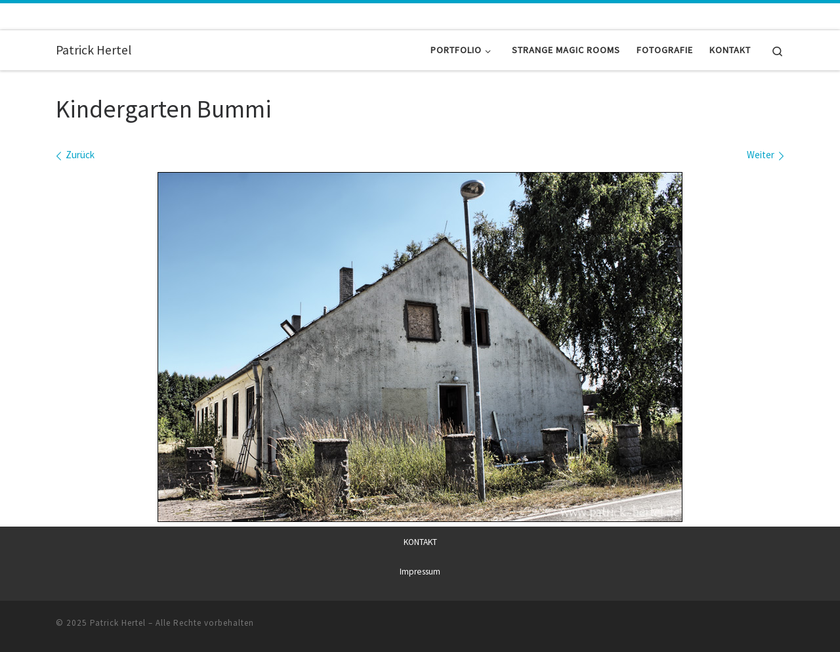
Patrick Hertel (118, 622)
